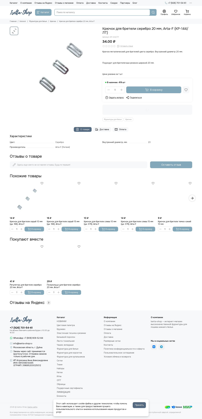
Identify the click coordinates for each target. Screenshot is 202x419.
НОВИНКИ (61, 321)
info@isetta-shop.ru (22, 343)
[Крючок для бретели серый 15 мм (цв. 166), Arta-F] (64, 198)
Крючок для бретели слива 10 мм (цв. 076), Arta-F (100, 222)
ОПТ (59, 380)
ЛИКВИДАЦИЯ (63, 392)
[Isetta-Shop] (21, 12)
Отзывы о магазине (64, 3)
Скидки (113, 3)
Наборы (60, 368)
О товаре (82, 129)
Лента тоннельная (65, 341)
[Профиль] (164, 12)
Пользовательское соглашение (119, 352)
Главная (13, 21)
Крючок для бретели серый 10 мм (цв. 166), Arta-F (26, 222)
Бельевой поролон (66, 337)
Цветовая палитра (66, 325)
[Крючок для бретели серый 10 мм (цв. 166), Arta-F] (27, 198)
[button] (192, 198)
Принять (139, 405)
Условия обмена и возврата (117, 356)
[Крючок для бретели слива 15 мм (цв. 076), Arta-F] (138, 198)
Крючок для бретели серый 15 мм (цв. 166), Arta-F (63, 222)
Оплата (79, 3)
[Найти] (153, 12)
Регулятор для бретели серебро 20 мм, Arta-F (26, 286)
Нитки (60, 372)
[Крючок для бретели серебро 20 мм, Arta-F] (60, 67)
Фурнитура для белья (38, 21)
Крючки (53, 21)
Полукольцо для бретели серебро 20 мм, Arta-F (63, 286)
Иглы (59, 376)
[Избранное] (176, 12)
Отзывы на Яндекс (43, 3)
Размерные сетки (112, 341)
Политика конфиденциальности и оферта (124, 349)
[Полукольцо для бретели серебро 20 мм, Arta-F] (64, 261)
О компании (26, 3)
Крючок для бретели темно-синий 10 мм (174, 222)
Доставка (91, 3)
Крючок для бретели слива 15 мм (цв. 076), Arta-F (137, 222)
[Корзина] (187, 12)
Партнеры (125, 3)
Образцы (61, 384)
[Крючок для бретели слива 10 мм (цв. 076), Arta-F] (101, 198)
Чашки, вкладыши (65, 345)
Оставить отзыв (171, 164)
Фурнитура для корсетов (69, 352)
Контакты (103, 3)
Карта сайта (32, 407)
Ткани (59, 364)
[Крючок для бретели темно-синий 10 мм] (175, 198)
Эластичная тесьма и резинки (71, 333)
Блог (135, 3)
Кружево (61, 329)
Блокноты (61, 396)
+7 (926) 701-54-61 (175, 3)
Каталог (14, 3)
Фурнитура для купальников (71, 356)
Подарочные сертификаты (70, 388)
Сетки (60, 360)
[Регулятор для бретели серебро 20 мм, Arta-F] (27, 261)
